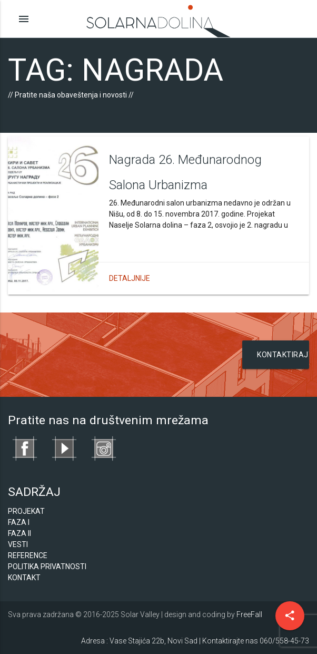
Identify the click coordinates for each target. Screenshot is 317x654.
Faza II (19, 533)
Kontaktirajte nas (283, 359)
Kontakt (24, 577)
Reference (27, 555)
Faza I (18, 522)
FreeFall (249, 614)
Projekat (26, 511)
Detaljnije (129, 278)
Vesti (18, 544)
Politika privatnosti (47, 566)
